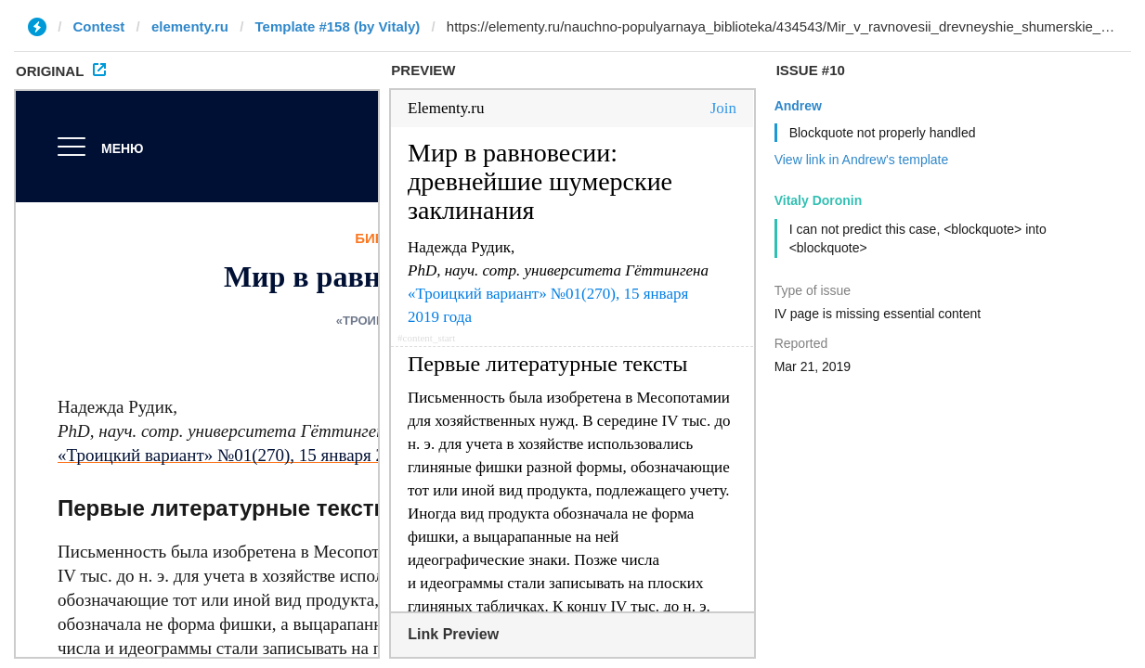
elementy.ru (189, 26)
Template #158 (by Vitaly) (337, 26)
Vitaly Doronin (818, 200)
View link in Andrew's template (861, 159)
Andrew (798, 105)
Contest (99, 26)
